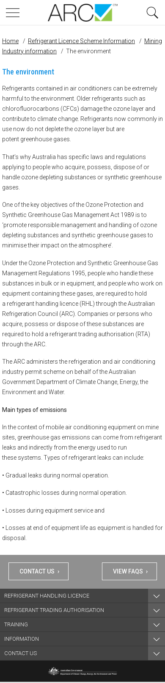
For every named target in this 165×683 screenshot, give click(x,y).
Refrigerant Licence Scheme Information (81, 41)
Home (10, 41)
